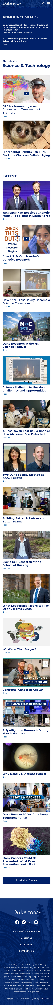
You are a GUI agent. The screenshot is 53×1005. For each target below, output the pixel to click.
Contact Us (26, 938)
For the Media (26, 951)
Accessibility (26, 944)
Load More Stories (26, 880)
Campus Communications (26, 931)
